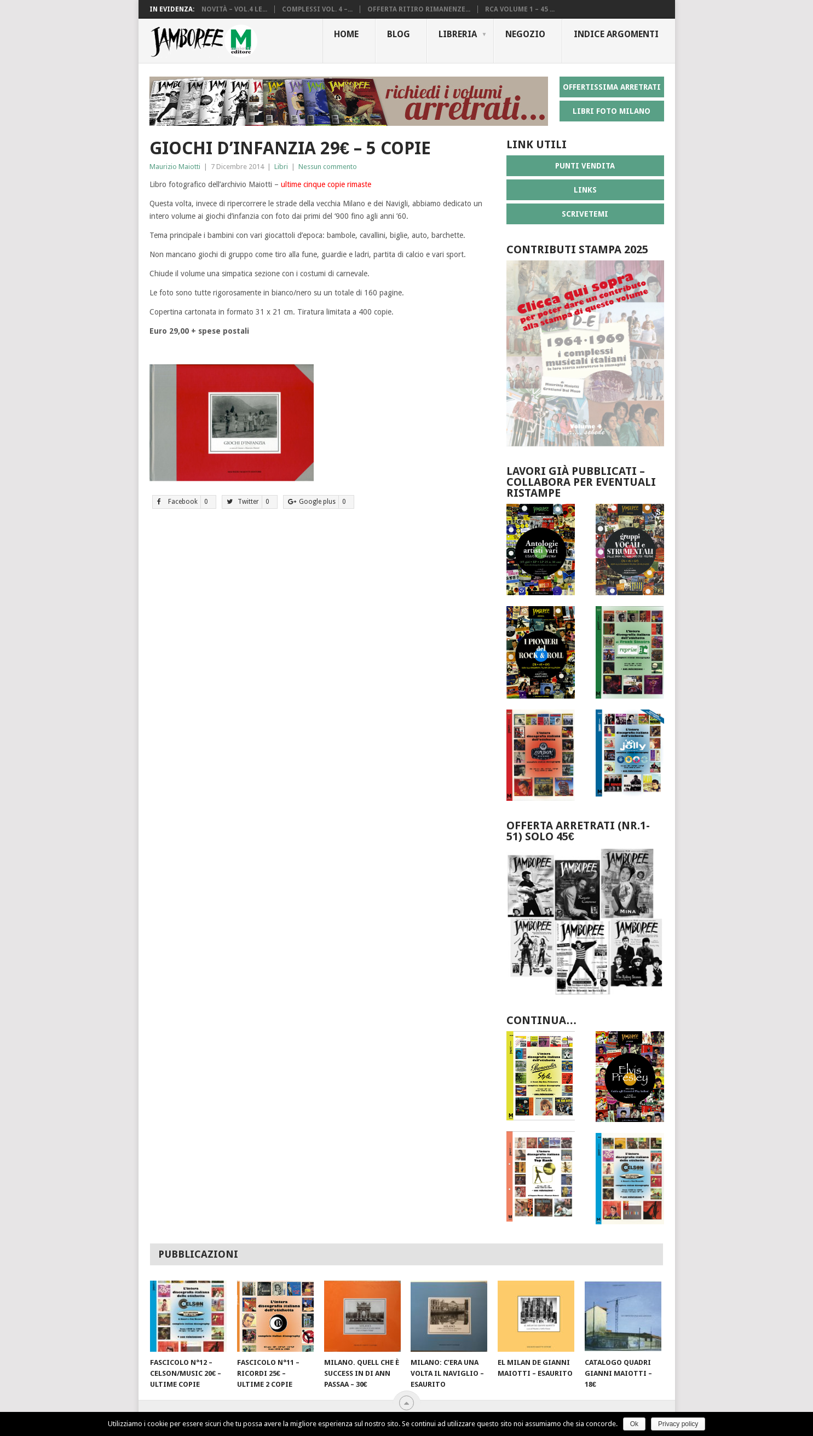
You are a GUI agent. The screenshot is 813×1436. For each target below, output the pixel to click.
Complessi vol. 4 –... (317, 9)
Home (346, 34)
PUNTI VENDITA (585, 165)
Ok (634, 1424)
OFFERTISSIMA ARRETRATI (612, 87)
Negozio (525, 34)
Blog (398, 34)
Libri (281, 166)
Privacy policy (678, 1424)
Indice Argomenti (616, 34)
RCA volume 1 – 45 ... (520, 9)
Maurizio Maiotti (174, 166)
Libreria (458, 34)
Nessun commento (327, 166)
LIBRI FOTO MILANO (611, 111)
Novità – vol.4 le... (234, 9)
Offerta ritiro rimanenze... (418, 9)
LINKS (585, 189)
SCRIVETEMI (585, 214)
